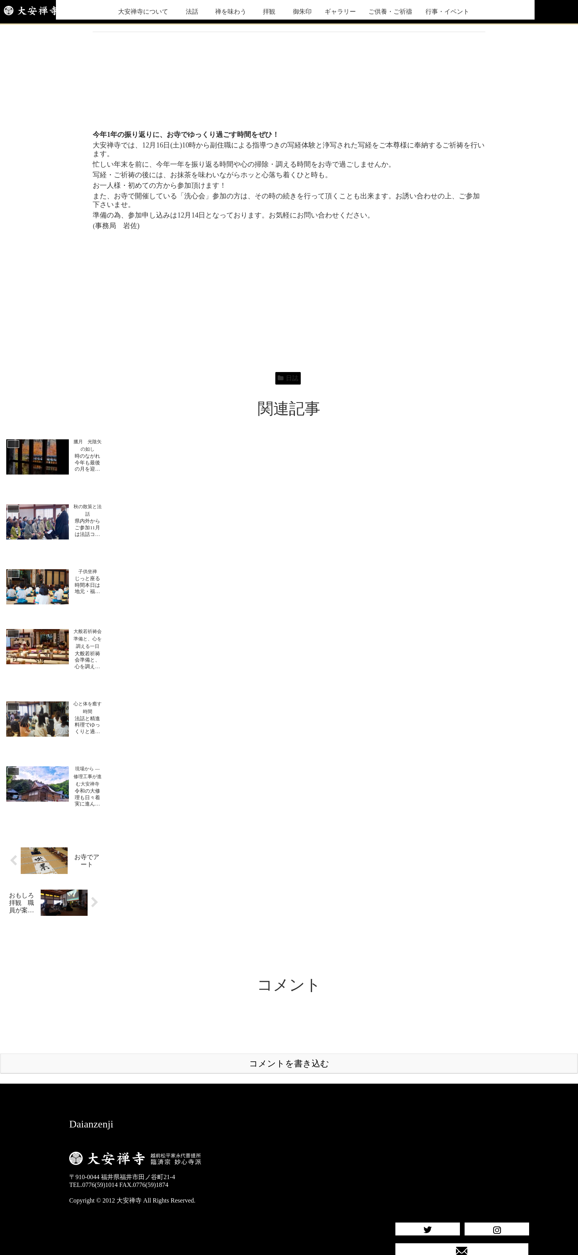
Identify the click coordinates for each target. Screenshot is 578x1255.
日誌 (288, 378)
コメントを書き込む (289, 1033)
